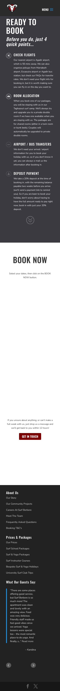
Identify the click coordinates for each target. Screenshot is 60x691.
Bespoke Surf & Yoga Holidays (22, 566)
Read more (27, 641)
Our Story (11, 497)
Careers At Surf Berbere (19, 510)
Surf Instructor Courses (18, 560)
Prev (8, 665)
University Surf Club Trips (19, 572)
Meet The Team (14, 516)
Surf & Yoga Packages (18, 554)
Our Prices (11, 542)
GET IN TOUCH (30, 436)
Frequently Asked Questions (21, 522)
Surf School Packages (17, 548)
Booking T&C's (14, 528)
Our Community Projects (19, 503)
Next (33, 665)
